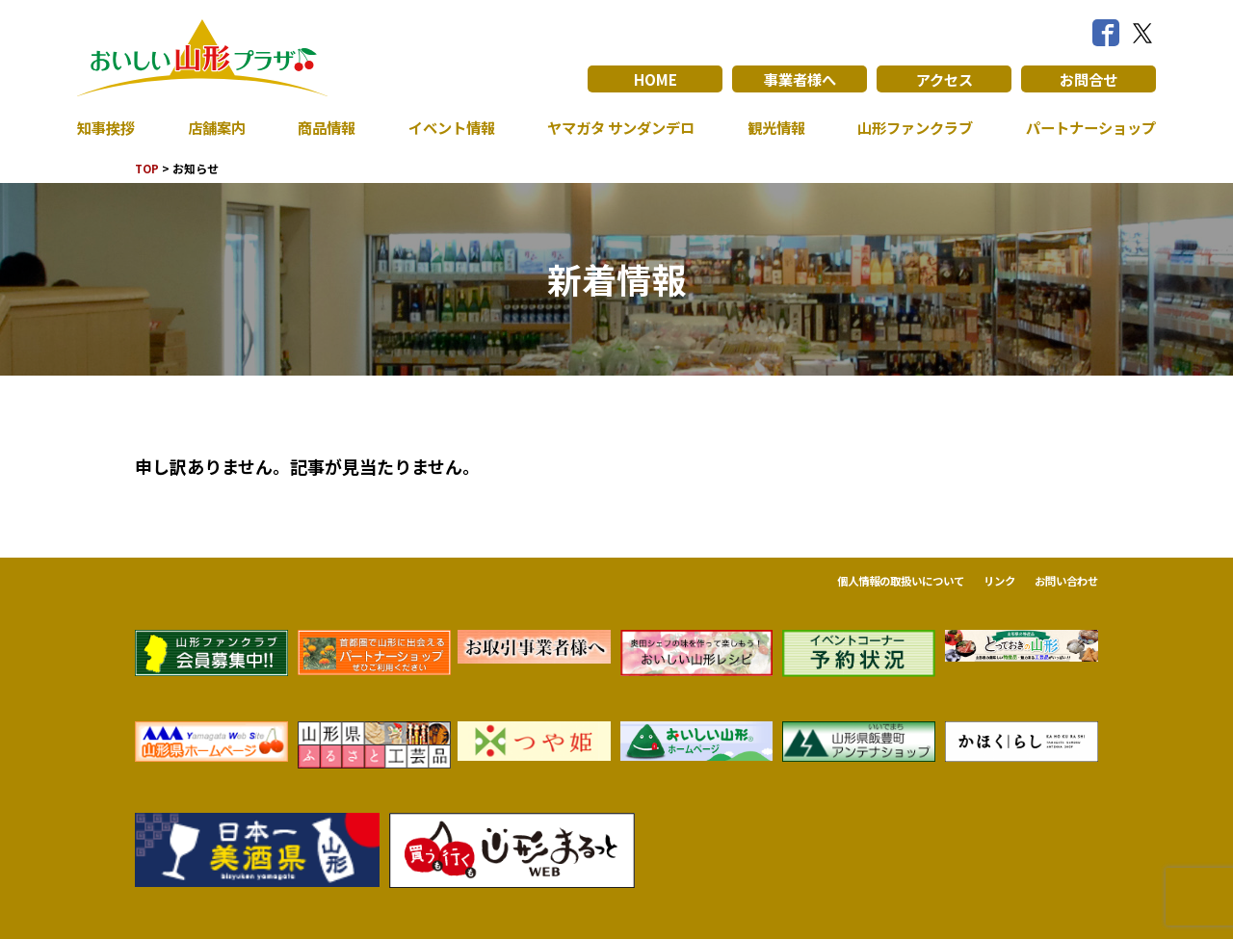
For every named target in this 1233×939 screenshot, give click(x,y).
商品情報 (323, 127)
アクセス (944, 79)
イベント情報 (445, 127)
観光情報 (771, 127)
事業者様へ (799, 79)
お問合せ (1088, 79)
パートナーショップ (1086, 127)
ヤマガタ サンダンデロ (616, 127)
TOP (148, 168)
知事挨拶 (108, 127)
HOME (655, 79)
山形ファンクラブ (910, 127)
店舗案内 (215, 127)
